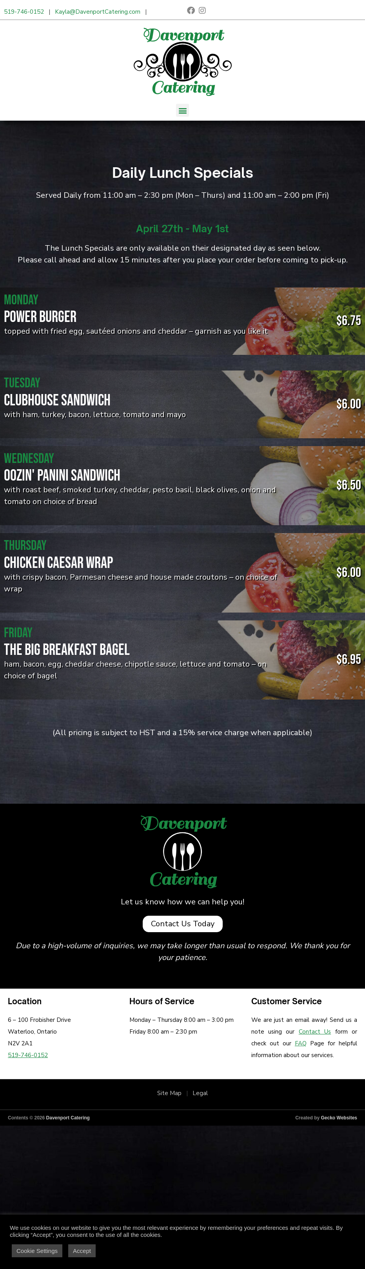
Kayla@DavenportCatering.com (97, 12)
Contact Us (315, 1032)
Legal (200, 1093)
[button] (182, 110)
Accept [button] (82, 1250)
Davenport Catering (68, 1118)
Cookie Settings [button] (37, 1250)
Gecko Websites (339, 1118)
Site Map (169, 1093)
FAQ (301, 1043)
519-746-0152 (24, 12)
